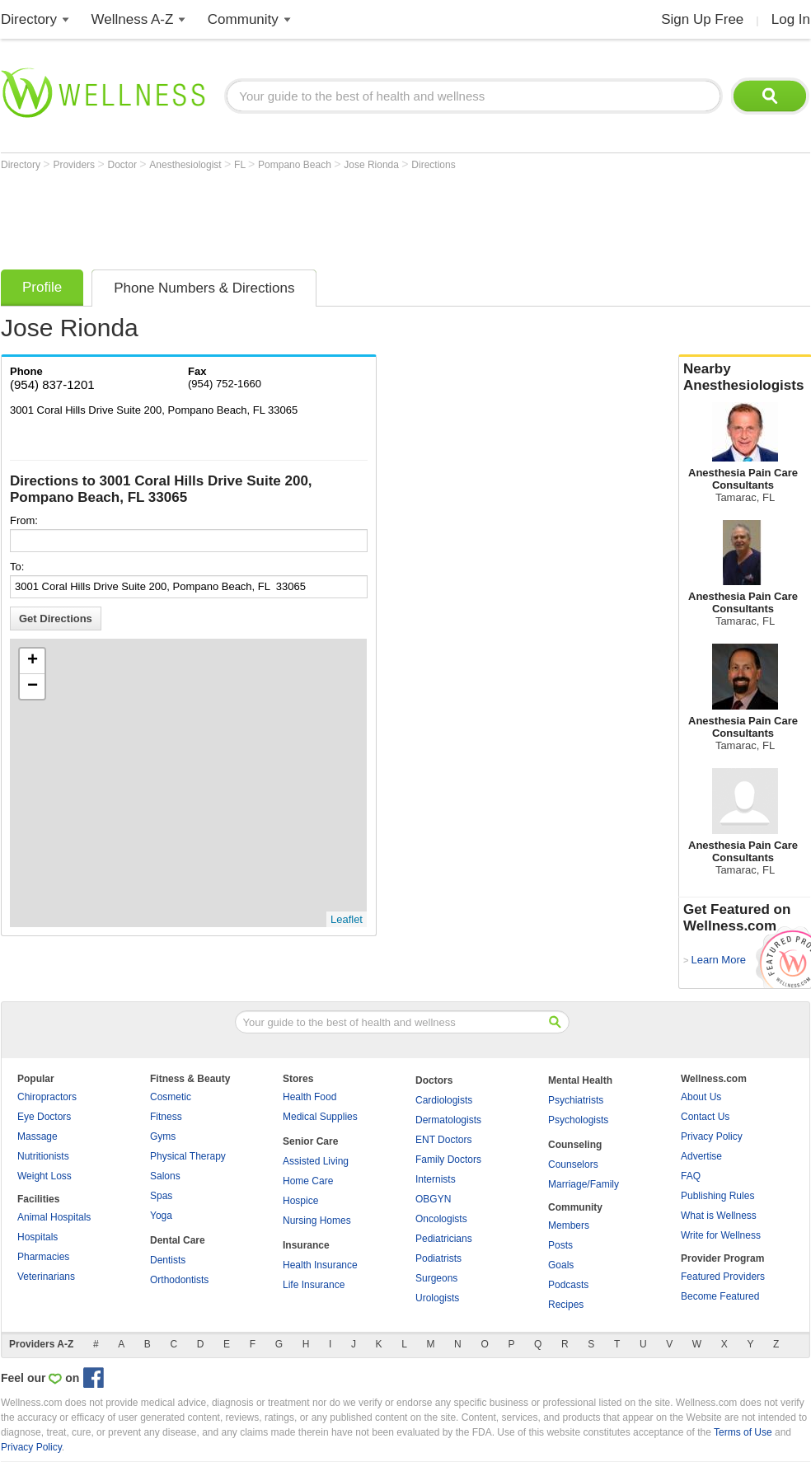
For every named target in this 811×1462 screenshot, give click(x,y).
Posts (560, 1245)
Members (568, 1225)
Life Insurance (314, 1285)
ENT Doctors (443, 1140)
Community (243, 19)
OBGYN (433, 1199)
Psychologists (578, 1120)
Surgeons (436, 1278)
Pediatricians (443, 1238)
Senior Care (310, 1141)
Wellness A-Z (132, 19)
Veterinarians (46, 1276)
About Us (701, 1097)
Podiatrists (438, 1258)
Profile (42, 287)
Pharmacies (43, 1257)
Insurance (306, 1245)
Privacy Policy (712, 1136)
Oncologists (441, 1219)
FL (241, 165)
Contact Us (705, 1116)
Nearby (745, 377)
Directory (29, 19)
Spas (161, 1196)
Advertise (701, 1156)
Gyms (163, 1136)
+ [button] (32, 661)
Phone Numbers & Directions (204, 288)
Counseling (575, 1144)
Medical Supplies (320, 1116)
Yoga (161, 1215)
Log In (790, 19)
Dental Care (177, 1240)
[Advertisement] (301, 216)
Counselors (573, 1164)
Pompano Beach (296, 165)
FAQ (691, 1176)
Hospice (300, 1201)
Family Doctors (448, 1159)
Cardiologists (443, 1100)
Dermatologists (448, 1120)
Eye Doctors (44, 1116)
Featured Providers (723, 1276)
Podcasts (568, 1285)
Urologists (437, 1298)
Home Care (308, 1181)
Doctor (124, 165)
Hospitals (37, 1237)
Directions (433, 165)
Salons (165, 1176)
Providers (75, 165)
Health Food (309, 1097)
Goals (561, 1265)
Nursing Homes (317, 1220)
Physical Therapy (188, 1156)
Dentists (167, 1260)
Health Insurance (320, 1265)
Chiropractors (47, 1097)
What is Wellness (719, 1215)
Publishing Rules (717, 1196)
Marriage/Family (583, 1184)
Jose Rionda (372, 165)
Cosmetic (170, 1097)
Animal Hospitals (54, 1217)
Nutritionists (43, 1156)
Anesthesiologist (186, 165)
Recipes (566, 1304)
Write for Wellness (721, 1235)
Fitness (166, 1116)
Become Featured (720, 1296)
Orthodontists (179, 1280)
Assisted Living (316, 1161)
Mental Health (580, 1080)
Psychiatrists (575, 1100)
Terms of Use (743, 1432)
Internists (435, 1179)
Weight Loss (44, 1176)
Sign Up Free (702, 19)
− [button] (32, 686)
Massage (37, 1136)
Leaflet (346, 919)
